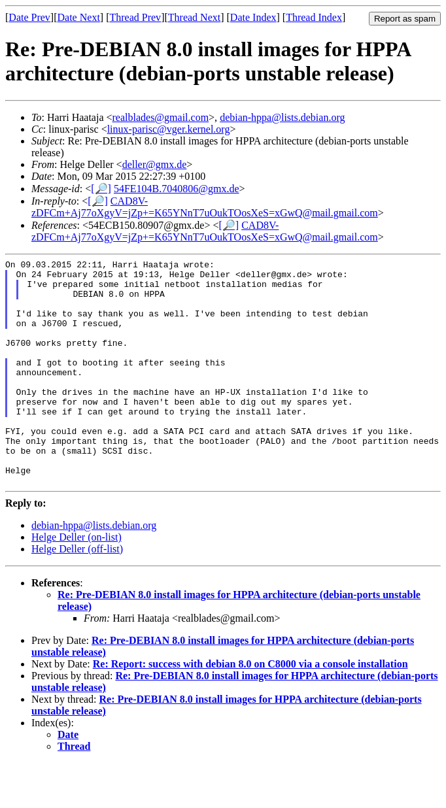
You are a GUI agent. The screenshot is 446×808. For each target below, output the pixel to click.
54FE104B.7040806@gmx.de (176, 188)
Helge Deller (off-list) (77, 593)
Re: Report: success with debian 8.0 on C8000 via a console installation (250, 709)
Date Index (253, 17)
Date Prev (29, 17)
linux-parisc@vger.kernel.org (168, 129)
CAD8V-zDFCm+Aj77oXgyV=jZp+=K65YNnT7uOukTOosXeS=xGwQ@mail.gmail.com (204, 206)
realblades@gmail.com (160, 117)
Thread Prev (135, 17)
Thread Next (194, 17)
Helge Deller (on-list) (76, 582)
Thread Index (314, 17)
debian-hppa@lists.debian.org (282, 117)
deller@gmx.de (154, 164)
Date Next (79, 17)
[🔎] (101, 188)
